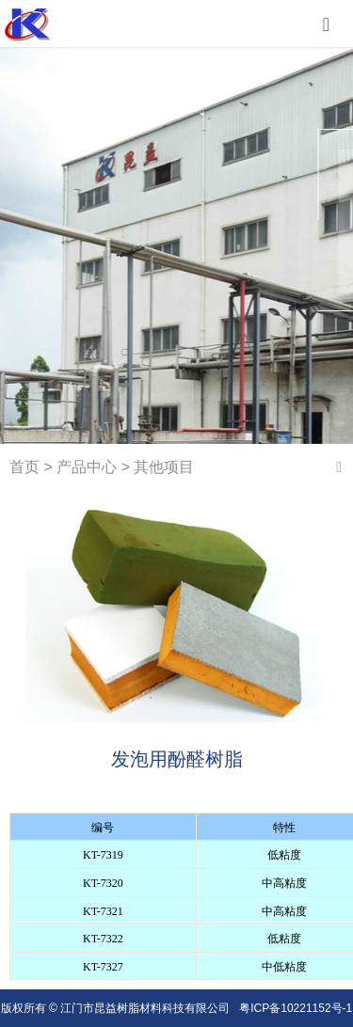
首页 (24, 467)
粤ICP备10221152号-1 (295, 1008)
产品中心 (86, 467)
